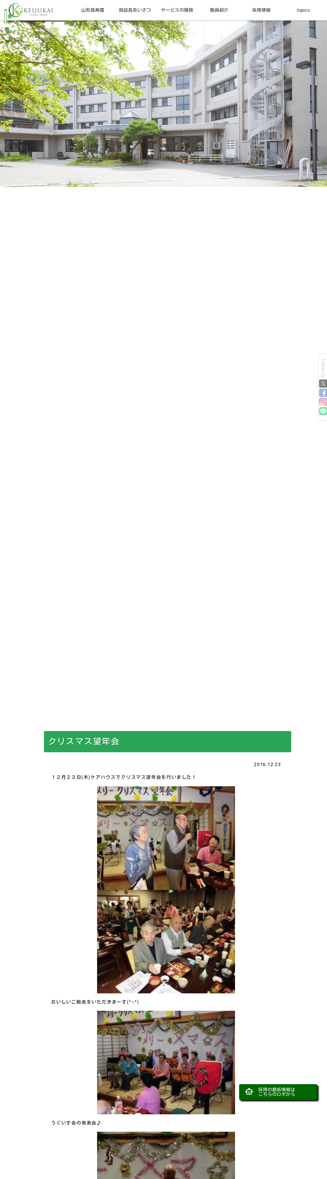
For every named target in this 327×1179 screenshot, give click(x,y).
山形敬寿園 (92, 10)
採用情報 (261, 10)
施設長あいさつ (135, 10)
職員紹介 (219, 10)
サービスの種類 (177, 10)
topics (303, 10)
